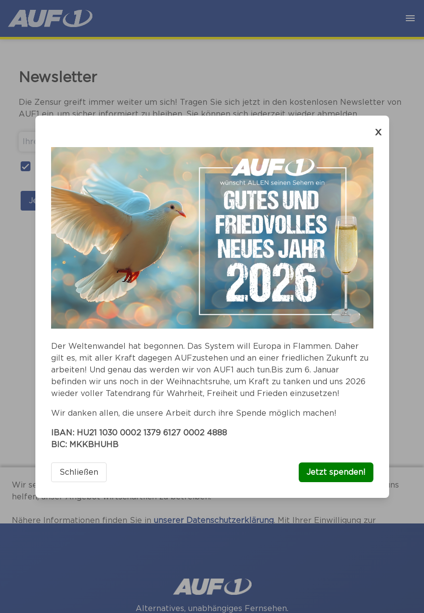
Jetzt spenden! (336, 472)
